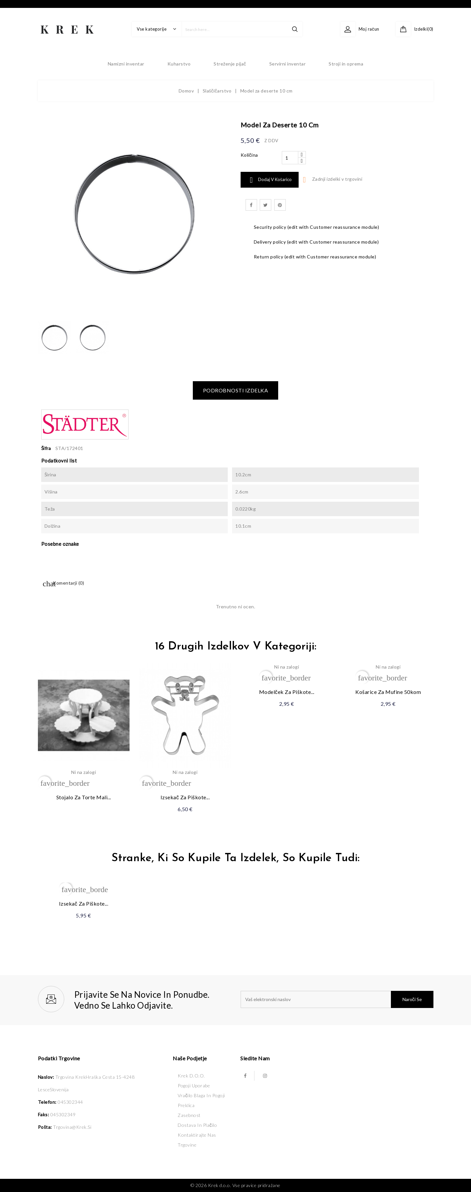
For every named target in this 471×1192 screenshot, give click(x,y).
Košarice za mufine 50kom (388, 692)
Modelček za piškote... (286, 692)
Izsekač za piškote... (185, 797)
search (294, 29)
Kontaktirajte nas (197, 1135)
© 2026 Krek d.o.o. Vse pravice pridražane (235, 1185)
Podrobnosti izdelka (235, 390)
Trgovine (187, 1145)
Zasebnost (189, 1115)
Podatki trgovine (59, 1058)
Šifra (46, 448)
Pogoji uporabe (194, 1085)
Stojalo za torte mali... (83, 797)
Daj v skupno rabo (251, 205)
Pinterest (280, 205)
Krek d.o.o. (191, 1075)
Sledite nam (255, 1058)
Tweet (265, 205)
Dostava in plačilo (197, 1125)
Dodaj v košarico (270, 180)
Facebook (245, 1076)
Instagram (265, 1076)
